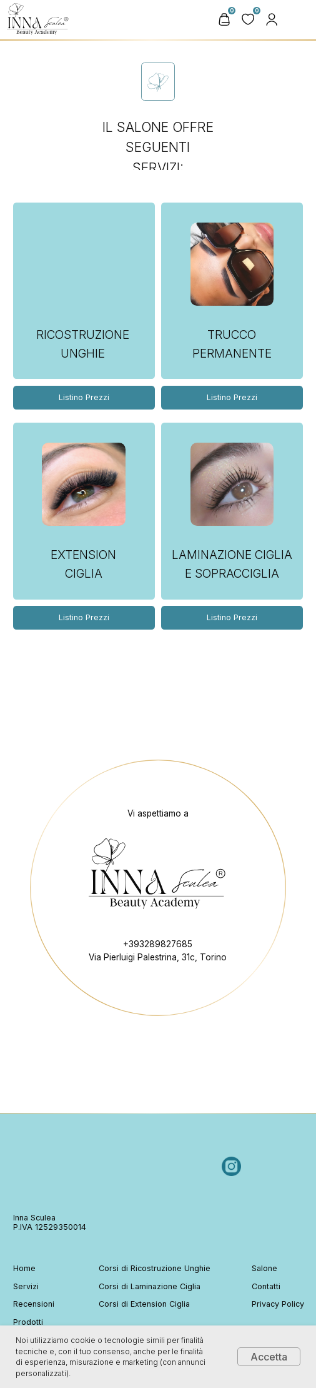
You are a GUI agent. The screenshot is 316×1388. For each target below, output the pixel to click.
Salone (264, 1268)
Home (24, 1268)
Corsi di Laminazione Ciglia (149, 1286)
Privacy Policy (278, 1304)
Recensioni (33, 1304)
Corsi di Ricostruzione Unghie (154, 1268)
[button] (272, 19)
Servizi (26, 1286)
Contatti (266, 1286)
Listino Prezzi (232, 397)
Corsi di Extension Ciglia (144, 1304)
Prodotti (28, 1322)
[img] (301, 19)
